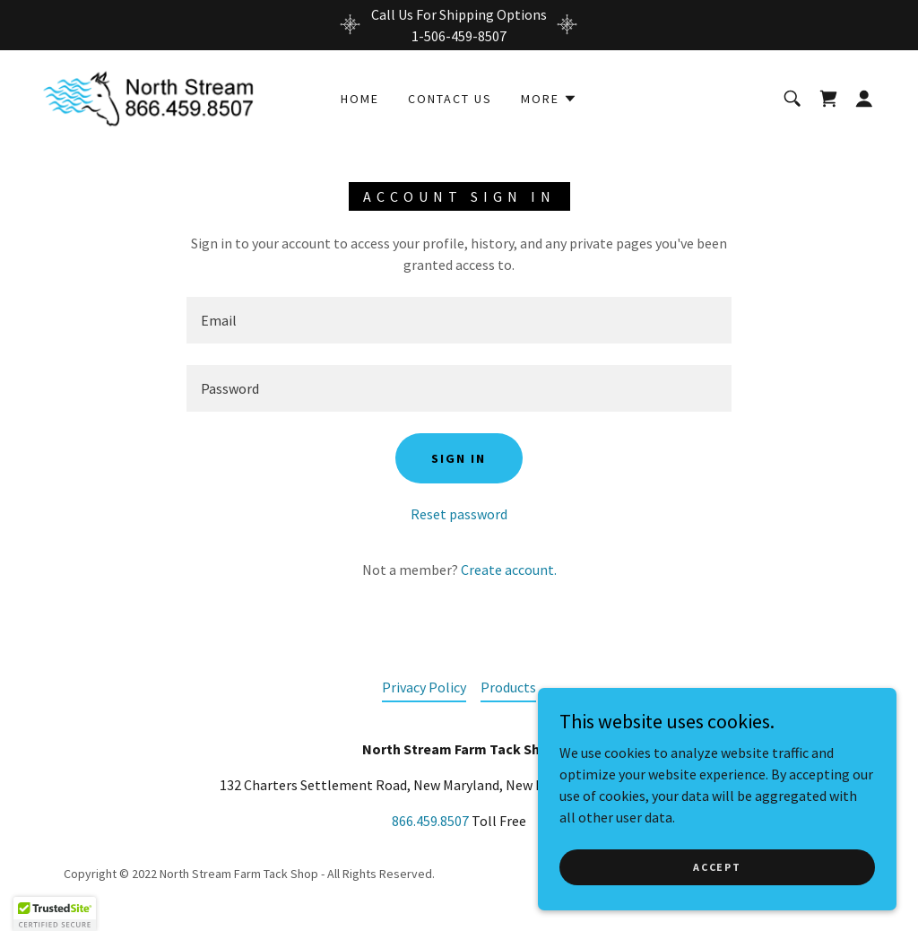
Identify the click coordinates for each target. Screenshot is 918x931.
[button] (549, 98)
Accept (716, 867)
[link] (156, 96)
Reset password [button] (459, 514)
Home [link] (360, 99)
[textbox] (459, 320)
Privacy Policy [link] (424, 687)
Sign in (458, 458)
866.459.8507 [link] (430, 821)
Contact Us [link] (450, 99)
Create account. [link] (509, 570)
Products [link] (508, 687)
